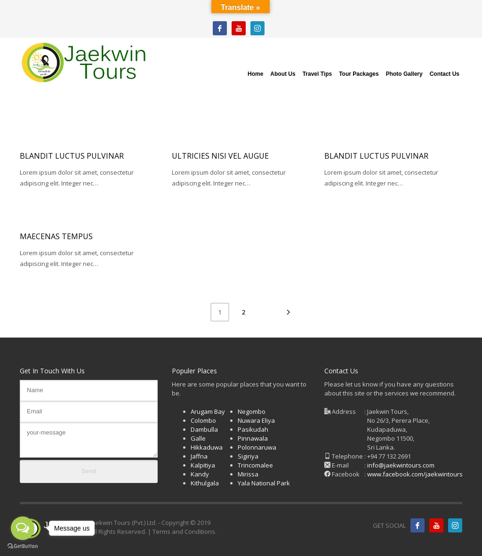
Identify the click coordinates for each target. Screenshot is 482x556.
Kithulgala (205, 483)
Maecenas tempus (56, 236)
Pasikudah (253, 429)
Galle (198, 438)
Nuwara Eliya (256, 420)
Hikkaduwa (207, 447)
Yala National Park (264, 483)
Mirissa (248, 474)
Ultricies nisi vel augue (220, 156)
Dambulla (204, 429)
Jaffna (199, 456)
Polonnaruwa (257, 447)
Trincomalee (255, 465)
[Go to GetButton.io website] (23, 546)
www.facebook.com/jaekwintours (415, 474)
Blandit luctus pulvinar (72, 156)
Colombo (203, 420)
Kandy (200, 474)
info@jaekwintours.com (400, 465)
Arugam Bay (208, 411)
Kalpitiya (203, 465)
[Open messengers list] (22, 528)
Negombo (251, 411)
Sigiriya (248, 456)
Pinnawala (253, 438)
